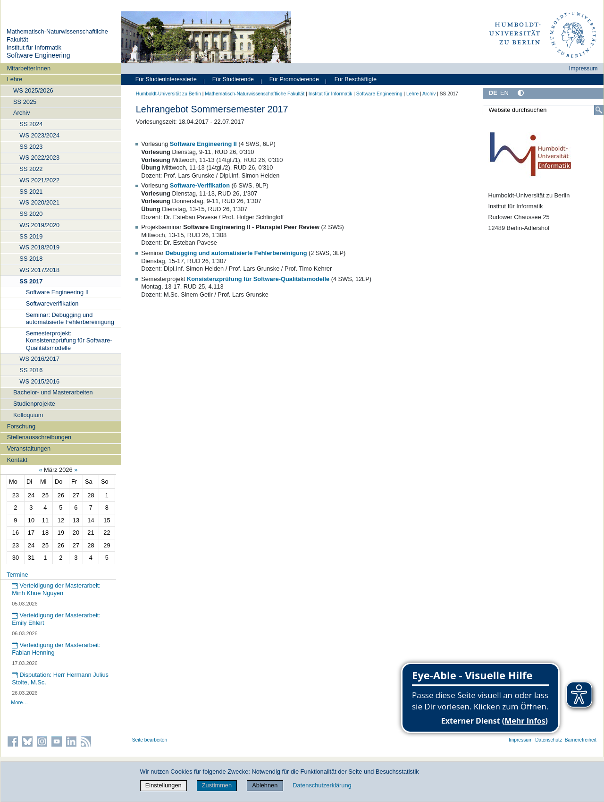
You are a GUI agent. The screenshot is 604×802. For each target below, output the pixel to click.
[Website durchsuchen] (543, 110)
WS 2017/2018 (39, 269)
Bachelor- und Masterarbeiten (53, 392)
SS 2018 (30, 258)
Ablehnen (264, 785)
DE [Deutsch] (493, 92)
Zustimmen (217, 785)
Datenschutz (548, 739)
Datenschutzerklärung (322, 785)
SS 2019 (30, 236)
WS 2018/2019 (39, 247)
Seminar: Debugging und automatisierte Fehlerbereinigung (70, 318)
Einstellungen (163, 785)
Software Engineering (38, 55)
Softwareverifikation (52, 303)
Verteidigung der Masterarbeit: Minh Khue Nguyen (56, 589)
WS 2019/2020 (39, 225)
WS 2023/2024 (39, 135)
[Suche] (599, 110)
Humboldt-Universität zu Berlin (168, 93)
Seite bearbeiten (150, 739)
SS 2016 (30, 370)
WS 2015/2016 (39, 381)
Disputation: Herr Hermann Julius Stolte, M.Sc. (60, 678)
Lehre (15, 79)
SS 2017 (30, 281)
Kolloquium (28, 414)
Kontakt (17, 459)
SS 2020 (30, 213)
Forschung (21, 426)
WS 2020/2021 (39, 202)
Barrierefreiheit (580, 739)
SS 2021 (30, 191)
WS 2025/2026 (33, 90)
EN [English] (504, 92)
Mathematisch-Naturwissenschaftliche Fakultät (254, 93)
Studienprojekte (34, 403)
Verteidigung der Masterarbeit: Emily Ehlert (56, 619)
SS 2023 (30, 146)
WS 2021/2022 (39, 180)
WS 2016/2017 (39, 358)
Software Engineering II (57, 292)
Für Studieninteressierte (166, 79)
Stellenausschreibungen (39, 437)
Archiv (21, 112)
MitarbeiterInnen (28, 68)
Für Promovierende (294, 79)
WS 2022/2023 (39, 157)
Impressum (583, 68)
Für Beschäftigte (356, 79)
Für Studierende (233, 79)
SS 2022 (30, 168)
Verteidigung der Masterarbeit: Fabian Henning (56, 649)
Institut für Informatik (34, 47)
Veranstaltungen (29, 448)
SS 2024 (30, 124)
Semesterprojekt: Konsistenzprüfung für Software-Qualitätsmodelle (69, 340)
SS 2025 (24, 101)
